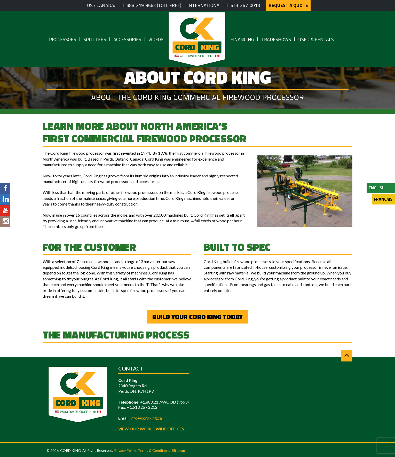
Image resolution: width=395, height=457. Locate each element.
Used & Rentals (316, 39)
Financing (242, 39)
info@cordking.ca (146, 417)
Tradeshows (276, 39)
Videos (155, 39)
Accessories (127, 39)
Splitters (94, 39)
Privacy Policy (125, 450)
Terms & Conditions (154, 450)
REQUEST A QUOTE (288, 5)
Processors (62, 39)
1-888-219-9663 (139, 5)
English (376, 188)
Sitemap (178, 450)
